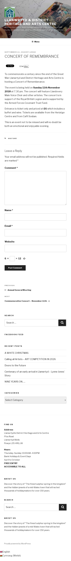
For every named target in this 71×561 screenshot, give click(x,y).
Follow (24, 66)
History (12, 138)
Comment (11, 168)
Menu (35, 42)
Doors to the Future (15, 365)
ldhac (32, 52)
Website (9, 241)
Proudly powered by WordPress (17, 543)
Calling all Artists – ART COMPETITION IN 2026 (30, 359)
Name (9, 210)
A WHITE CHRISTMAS (16, 353)
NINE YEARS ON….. (15, 381)
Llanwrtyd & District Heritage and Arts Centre (30, 22)
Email (9, 226)
